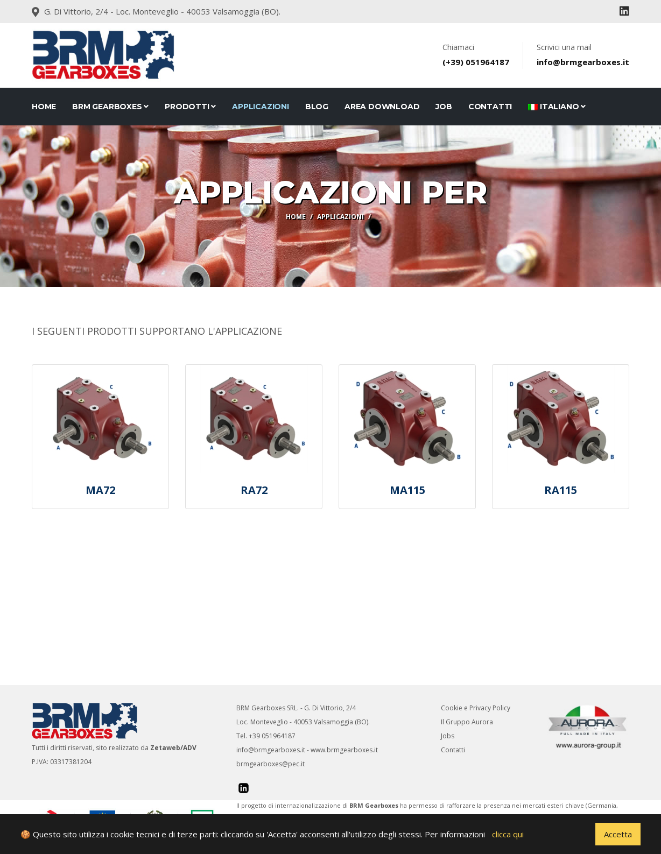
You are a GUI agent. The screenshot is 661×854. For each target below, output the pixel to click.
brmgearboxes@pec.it (270, 763)
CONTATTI (490, 106)
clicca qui (508, 834)
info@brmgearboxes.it (270, 749)
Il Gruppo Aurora (467, 721)
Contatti (453, 749)
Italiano (557, 106)
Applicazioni (260, 106)
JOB (443, 106)
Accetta (618, 834)
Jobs (447, 735)
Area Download (381, 106)
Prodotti (190, 106)
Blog (316, 106)
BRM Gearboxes (110, 106)
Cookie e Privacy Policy (475, 707)
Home (44, 106)
